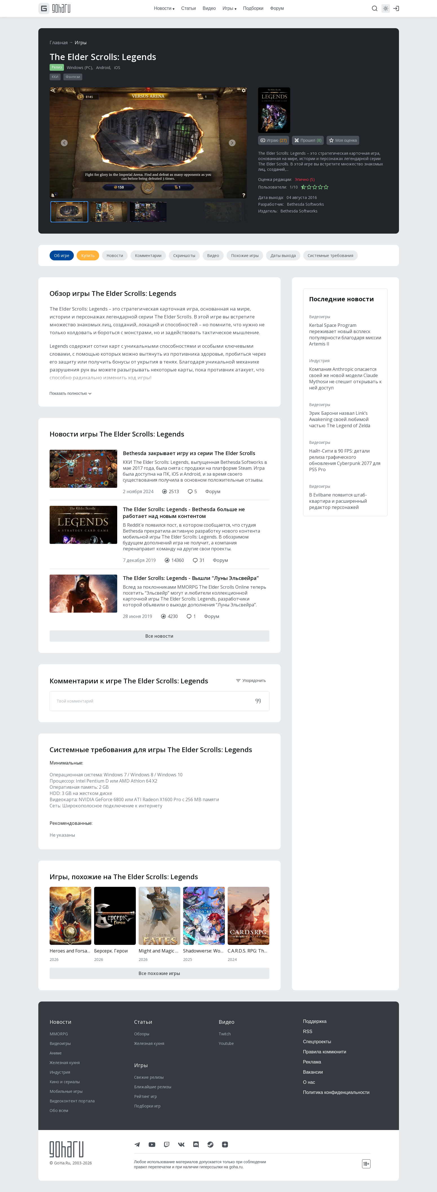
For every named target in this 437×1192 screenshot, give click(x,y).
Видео (226, 1021)
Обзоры (141, 1033)
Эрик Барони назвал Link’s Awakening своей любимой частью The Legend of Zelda (339, 419)
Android (103, 67)
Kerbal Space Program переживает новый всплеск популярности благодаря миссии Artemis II (345, 334)
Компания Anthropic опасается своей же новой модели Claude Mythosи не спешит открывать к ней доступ (345, 378)
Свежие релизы (149, 1077)
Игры (80, 42)
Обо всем (59, 1110)
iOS (117, 67)
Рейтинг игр (145, 1096)
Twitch (225, 1033)
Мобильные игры (66, 1091)
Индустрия (319, 360)
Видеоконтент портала (72, 1101)
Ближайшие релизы (152, 1086)
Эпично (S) (305, 179)
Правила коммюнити (325, 1051)
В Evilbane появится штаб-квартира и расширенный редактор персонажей (338, 501)
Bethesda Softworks (305, 204)
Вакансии (313, 1072)
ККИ (55, 76)
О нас (309, 1082)
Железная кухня (65, 1062)
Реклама (312, 1062)
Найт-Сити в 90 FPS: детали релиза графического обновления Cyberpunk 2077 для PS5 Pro (344, 460)
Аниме (56, 1053)
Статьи (143, 1021)
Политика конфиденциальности (336, 1092)
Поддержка (315, 1021)
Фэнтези (73, 76)
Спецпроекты (317, 1041)
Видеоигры (319, 316)
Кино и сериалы (65, 1081)
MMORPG (59, 1033)
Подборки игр (147, 1106)
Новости (60, 1021)
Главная (59, 42)
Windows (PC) (79, 67)
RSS (307, 1031)
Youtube (226, 1043)
